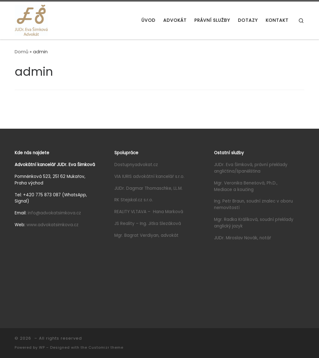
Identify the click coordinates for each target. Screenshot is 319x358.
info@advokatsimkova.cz (54, 213)
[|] (31, 19)
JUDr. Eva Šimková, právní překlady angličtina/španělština (251, 168)
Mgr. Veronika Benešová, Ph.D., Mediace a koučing (246, 186)
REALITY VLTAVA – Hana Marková (148, 212)
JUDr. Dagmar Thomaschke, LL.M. (148, 188)
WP (42, 347)
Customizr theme (105, 347)
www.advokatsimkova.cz (52, 225)
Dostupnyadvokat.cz (136, 165)
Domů (21, 52)
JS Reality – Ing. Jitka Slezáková (147, 224)
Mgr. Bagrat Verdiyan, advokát (146, 235)
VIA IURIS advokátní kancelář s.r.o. (149, 176)
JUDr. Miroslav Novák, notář (242, 238)
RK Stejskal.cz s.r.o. (133, 200)
